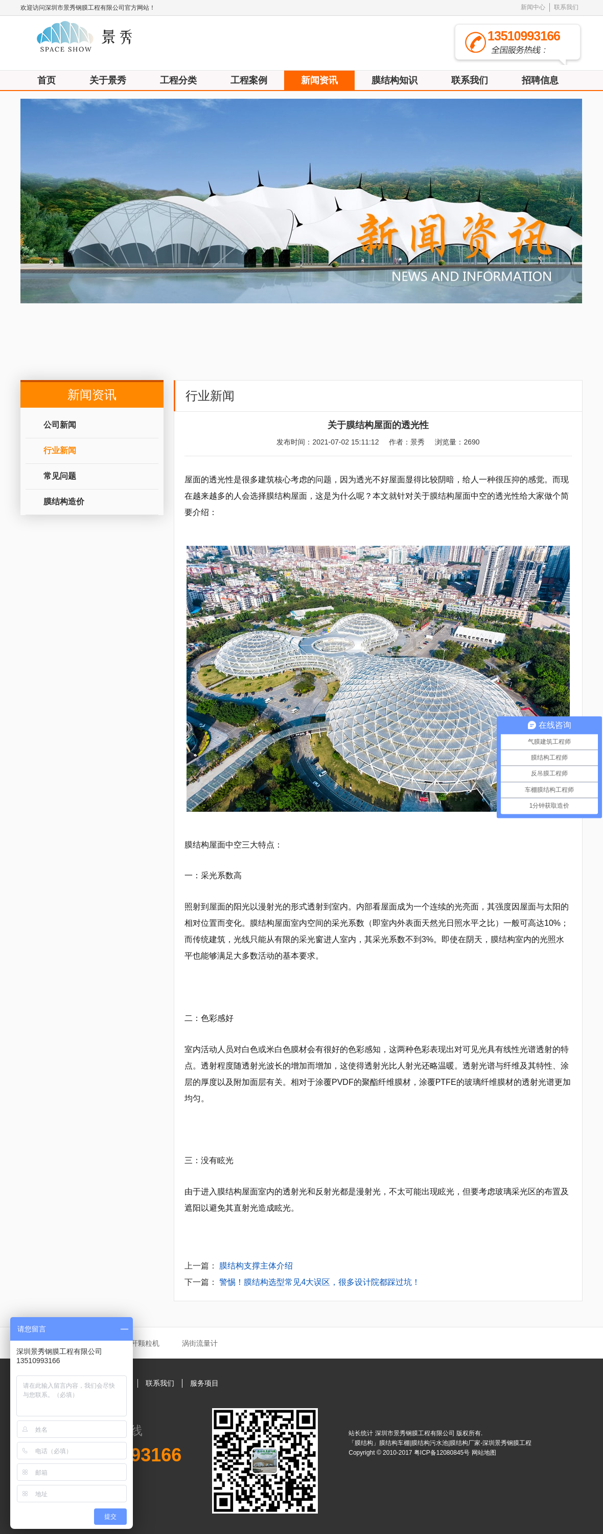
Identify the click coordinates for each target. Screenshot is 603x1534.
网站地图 (484, 1452)
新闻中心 (533, 7)
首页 (46, 80)
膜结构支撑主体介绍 (256, 1265)
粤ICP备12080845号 (443, 1452)
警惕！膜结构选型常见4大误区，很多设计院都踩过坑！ (319, 1282)
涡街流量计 (200, 1343)
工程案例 (248, 80)
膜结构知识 (395, 80)
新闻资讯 (319, 80)
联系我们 (566, 7)
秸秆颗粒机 (141, 1343)
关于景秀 (107, 80)
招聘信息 (540, 80)
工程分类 (178, 80)
